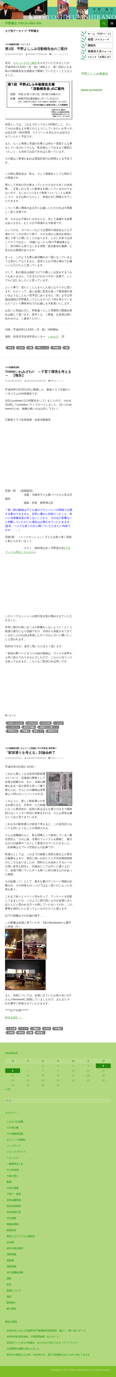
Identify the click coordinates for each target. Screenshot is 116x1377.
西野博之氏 (52, 731)
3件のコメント (57, 758)
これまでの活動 (15, 1121)
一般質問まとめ (15, 1163)
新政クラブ (38, 731)
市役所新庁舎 (14, 1212)
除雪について (14, 1290)
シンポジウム (13, 727)
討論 (30, 1033)
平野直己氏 (12, 731)
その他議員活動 (12, 44)
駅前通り (53, 748)
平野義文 (56, 348)
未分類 (10, 1242)
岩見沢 (21, 348)
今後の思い (12, 1176)
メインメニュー (112, 23)
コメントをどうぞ (60, 54)
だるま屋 (11, 1029)
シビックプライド (16, 1151)
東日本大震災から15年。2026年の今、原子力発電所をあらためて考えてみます (48, 1354)
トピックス (25, 44)
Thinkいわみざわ (15, 723)
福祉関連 (11, 1266)
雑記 (9, 1296)
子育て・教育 (14, 1194)
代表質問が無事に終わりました (23, 1348)
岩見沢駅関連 (14, 1206)
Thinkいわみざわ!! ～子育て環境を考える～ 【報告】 (38, 373)
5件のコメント (57, 381)
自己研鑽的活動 (15, 1272)
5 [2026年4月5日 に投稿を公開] (103, 1065)
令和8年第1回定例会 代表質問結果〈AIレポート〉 (34, 1336)
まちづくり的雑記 (28, 748)
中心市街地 (42, 748)
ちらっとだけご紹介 (25, 63)
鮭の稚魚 (11, 1308)
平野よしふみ (42, 348)
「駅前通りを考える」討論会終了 (30, 752)
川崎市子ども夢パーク (48, 727)
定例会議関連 (14, 1200)
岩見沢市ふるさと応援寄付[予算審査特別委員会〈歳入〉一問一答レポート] (46, 1330)
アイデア (23, 1029)
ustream (32, 723)
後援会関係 (12, 1224)
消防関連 (11, 1254)
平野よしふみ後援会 (94, 73)
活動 (66, 348)
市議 (30, 348)
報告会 (10, 348)
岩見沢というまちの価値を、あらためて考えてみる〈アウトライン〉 (43, 1342)
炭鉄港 (10, 1260)
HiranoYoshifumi (37, 54)
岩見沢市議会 (29, 727)
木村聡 (10, 1033)
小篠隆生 (35, 1029)
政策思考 (11, 1230)
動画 (9, 1182)
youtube (45, 723)
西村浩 (21, 1033)
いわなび (53, 336)
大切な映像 (12, 1188)
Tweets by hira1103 (91, 90)
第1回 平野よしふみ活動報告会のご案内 (36, 49)
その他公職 (12, 1127)
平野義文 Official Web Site (23, 23)
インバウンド (14, 1145)
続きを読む (13, 1017)
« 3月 (8, 1089)
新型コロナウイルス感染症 (21, 1236)
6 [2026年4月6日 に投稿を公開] (12, 1070)
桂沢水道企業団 (15, 1248)
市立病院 (11, 1218)
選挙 (9, 1278)
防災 (9, 1284)
